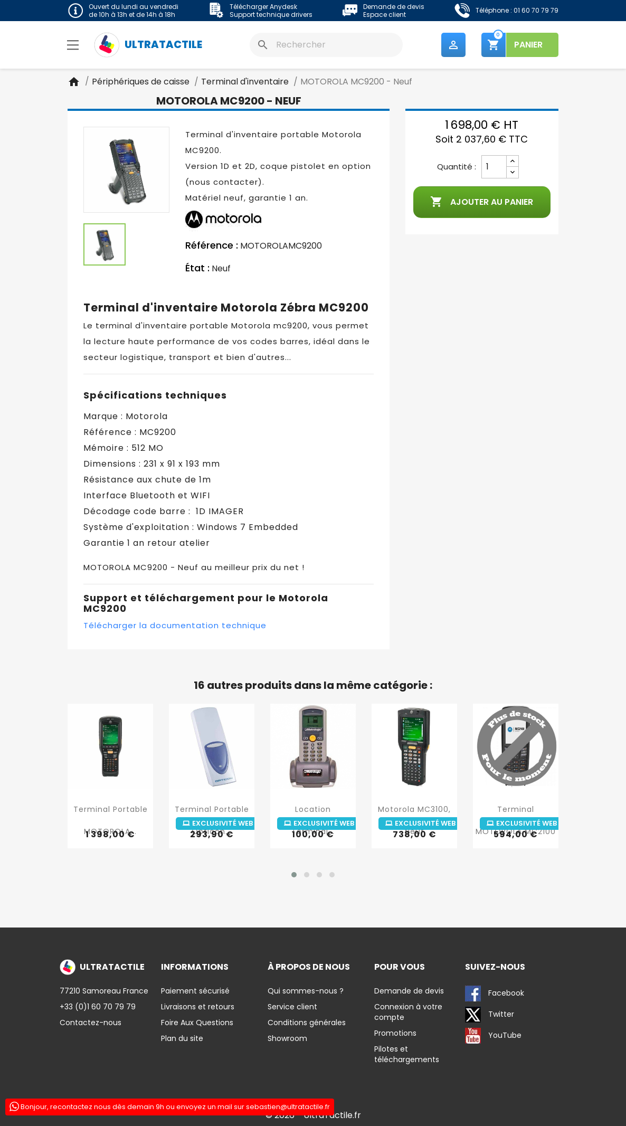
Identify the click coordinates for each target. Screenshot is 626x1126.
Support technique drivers (271, 14)
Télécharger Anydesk (263, 6)
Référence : (211, 246)
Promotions (395, 1033)
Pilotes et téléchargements (406, 1054)
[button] (294, 874)
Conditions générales (307, 1022)
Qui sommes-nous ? (306, 991)
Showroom (287, 1038)
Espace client (384, 14)
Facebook (494, 993)
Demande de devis (393, 6)
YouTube (493, 1036)
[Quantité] (494, 167)
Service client (292, 1006)
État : (197, 268)
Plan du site (182, 1038)
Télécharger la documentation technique (175, 625)
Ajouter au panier (481, 203)
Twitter (489, 1015)
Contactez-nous (90, 1022)
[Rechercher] (326, 45)
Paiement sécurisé (195, 991)
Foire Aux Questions (197, 1022)
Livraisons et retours (197, 1006)
